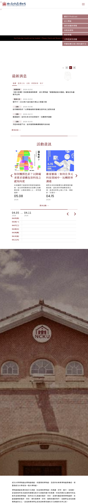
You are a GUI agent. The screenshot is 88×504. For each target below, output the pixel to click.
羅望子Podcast (70, 16)
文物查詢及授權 (70, 39)
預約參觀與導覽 (70, 25)
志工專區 (67, 21)
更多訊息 (16, 130)
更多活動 (44, 205)
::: (1, 9)
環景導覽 (67, 34)
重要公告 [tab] (21, 83)
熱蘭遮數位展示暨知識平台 (75, 43)
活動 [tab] (28, 83)
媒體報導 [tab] (34, 83)
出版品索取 (68, 30)
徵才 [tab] (41, 83)
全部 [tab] (14, 83)
